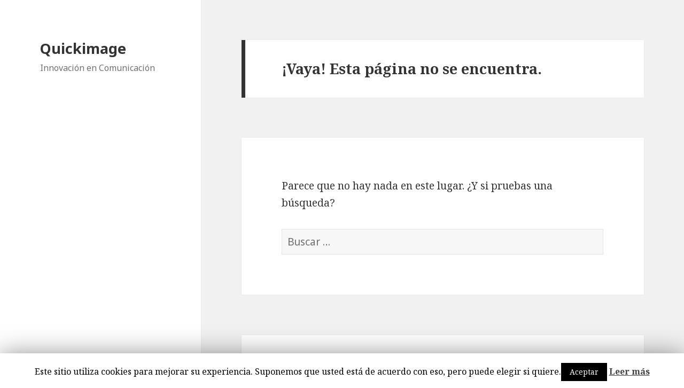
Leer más (629, 371)
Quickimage (83, 48)
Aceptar (584, 372)
